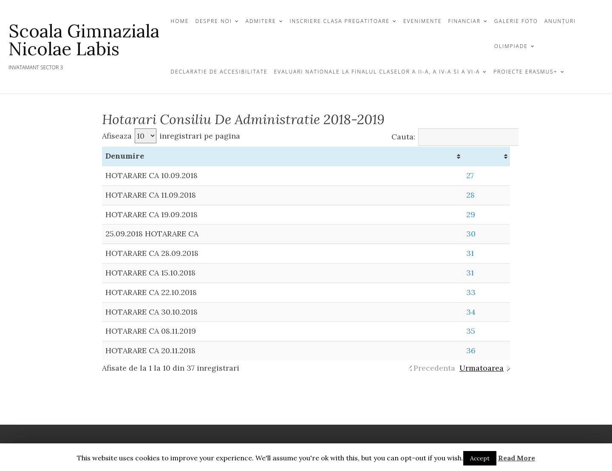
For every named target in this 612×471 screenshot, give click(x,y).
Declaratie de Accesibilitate (219, 71)
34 (471, 312)
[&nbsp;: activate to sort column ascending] (486, 156)
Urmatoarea (481, 368)
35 (470, 331)
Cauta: (464, 137)
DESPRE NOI (213, 21)
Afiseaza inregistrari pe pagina (171, 136)
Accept (480, 458)
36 (471, 350)
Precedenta (434, 368)
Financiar (464, 21)
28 (470, 195)
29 (470, 214)
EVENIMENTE (422, 21)
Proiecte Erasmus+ (525, 71)
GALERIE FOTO (516, 21)
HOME (180, 21)
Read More (516, 458)
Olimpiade (511, 46)
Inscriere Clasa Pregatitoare (340, 21)
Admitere (261, 21)
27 (470, 175)
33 (471, 292)
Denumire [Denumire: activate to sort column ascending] (124, 156)
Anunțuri (560, 21)
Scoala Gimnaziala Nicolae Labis (83, 40)
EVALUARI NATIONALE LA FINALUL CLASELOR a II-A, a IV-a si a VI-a (377, 71)
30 (471, 233)
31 (470, 253)
